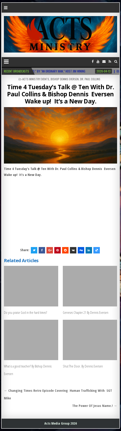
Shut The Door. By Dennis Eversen (83, 366)
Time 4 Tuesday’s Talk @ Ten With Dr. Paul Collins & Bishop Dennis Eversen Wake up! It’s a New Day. (60, 94)
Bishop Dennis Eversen (65, 79)
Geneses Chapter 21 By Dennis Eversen (85, 312)
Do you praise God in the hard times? (25, 312)
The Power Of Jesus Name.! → (94, 405)
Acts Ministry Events (35, 79)
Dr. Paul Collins (90, 79)
